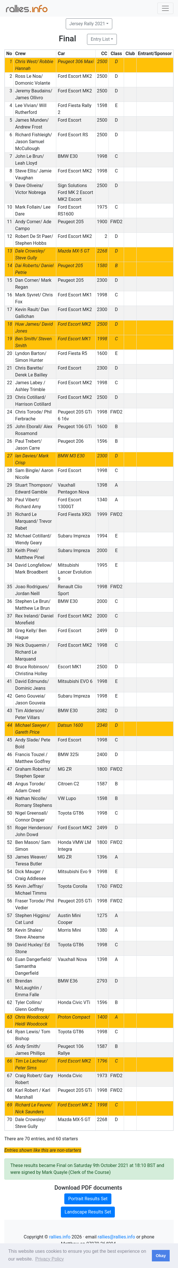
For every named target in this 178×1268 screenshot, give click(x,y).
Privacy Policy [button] (49, 1259)
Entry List (100, 39)
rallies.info (59, 1237)
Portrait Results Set (87, 1198)
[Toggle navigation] (165, 8)
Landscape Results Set (88, 1212)
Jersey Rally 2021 (87, 23)
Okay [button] (161, 1255)
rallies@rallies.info (116, 1237)
